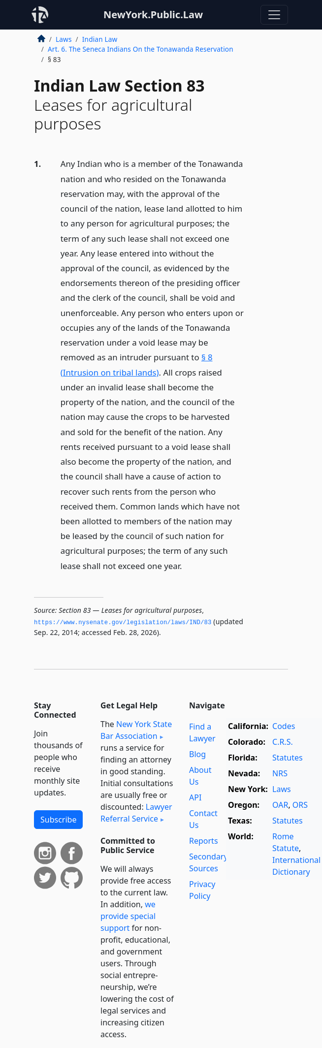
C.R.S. (282, 741)
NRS (280, 773)
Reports (203, 840)
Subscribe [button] (58, 819)
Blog (197, 754)
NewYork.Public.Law (153, 14)
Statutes (287, 757)
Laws (64, 39)
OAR (280, 804)
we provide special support (128, 916)
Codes (283, 726)
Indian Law (99, 39)
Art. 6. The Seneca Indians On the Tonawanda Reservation (140, 49)
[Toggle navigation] (274, 15)
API (195, 797)
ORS (300, 804)
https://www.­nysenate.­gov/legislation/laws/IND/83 (123, 622)
